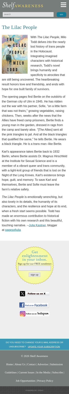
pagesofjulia (13, 229)
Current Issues (26, 372)
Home (9, 364)
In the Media (43, 372)
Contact (31, 364)
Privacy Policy (45, 380)
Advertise (43, 364)
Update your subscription (44, 346)
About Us (20, 364)
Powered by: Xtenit (35, 390)
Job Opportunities (25, 380)
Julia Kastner (37, 225)
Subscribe (57, 372)
